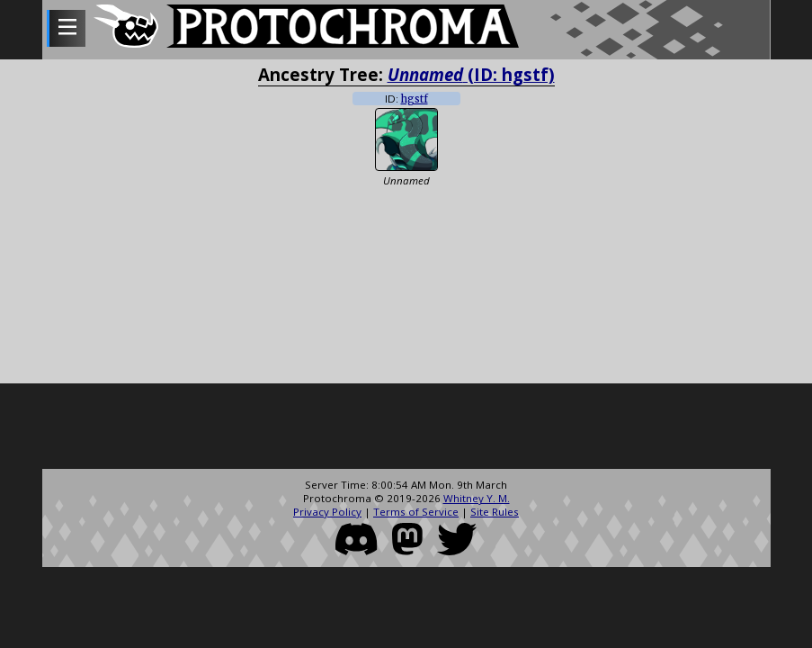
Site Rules (494, 511)
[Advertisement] (406, 428)
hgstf (414, 99)
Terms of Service (416, 511)
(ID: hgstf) (471, 74)
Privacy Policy (327, 511)
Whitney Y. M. (476, 498)
